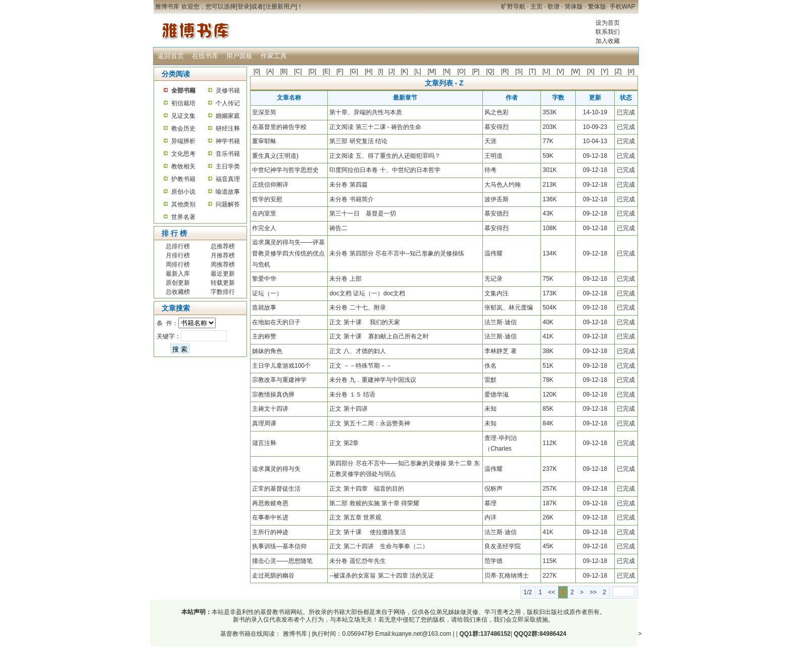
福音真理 (228, 179)
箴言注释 (264, 443)
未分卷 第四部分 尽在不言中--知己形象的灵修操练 (396, 253)
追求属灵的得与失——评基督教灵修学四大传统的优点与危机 (288, 253)
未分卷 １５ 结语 (352, 394)
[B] (284, 71)
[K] (405, 71)
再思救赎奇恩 (270, 503)
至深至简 (264, 112)
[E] (326, 71)
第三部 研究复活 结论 (358, 141)
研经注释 (228, 128)
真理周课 (264, 423)
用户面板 (239, 56)
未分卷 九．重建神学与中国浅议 (372, 379)
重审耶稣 (264, 141)
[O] (462, 71)
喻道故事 (228, 191)
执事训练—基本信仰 (279, 546)
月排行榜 (178, 255)
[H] (368, 71)
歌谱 (554, 6)
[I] (380, 71)
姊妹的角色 (267, 351)
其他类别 (183, 204)
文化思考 (183, 153)
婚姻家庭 (228, 115)
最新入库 (178, 273)
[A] (270, 71)
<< (551, 592)
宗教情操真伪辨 (273, 394)
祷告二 (338, 228)
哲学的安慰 (267, 199)
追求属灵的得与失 (276, 468)
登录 (243, 6)
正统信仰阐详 (270, 184)
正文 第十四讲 (348, 408)
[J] (391, 71)
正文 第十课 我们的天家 (364, 322)
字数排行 (223, 291)
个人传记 (228, 103)
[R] (505, 71)
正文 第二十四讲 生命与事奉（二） (378, 546)
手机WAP (622, 6)
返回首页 (171, 56)
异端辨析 (183, 141)
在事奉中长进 (270, 517)
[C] (298, 71)
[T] (532, 71)
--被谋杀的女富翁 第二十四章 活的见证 (381, 575)
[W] (575, 71)
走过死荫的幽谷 (273, 575)
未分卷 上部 (345, 278)
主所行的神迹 (270, 532)
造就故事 (264, 307)
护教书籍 (183, 179)
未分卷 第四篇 (348, 184)
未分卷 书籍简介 (351, 199)
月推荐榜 (223, 255)
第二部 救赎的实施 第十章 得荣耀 (374, 503)
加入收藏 (608, 41)
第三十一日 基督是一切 (362, 213)
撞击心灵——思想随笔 (282, 560)
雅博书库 (294, 633)
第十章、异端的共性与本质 (365, 112)
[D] (312, 71)
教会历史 (183, 128)
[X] (591, 71)
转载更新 (223, 282)
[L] (417, 71)
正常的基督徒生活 (276, 488)
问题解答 (228, 204)
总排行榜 (178, 246)
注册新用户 (280, 6)
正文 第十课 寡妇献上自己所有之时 (379, 336)
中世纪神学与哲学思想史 (285, 169)
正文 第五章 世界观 (355, 517)
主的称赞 (264, 336)
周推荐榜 (223, 264)
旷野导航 (513, 6)
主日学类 (228, 166)
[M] (432, 71)
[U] (546, 71)
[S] (519, 71)
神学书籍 (228, 141)
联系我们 (608, 31)
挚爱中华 (264, 278)
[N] (447, 71)
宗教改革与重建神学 (279, 379)
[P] (476, 71)
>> (593, 592)
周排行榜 (178, 264)
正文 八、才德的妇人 (357, 351)
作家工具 (274, 56)
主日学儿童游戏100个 (281, 365)
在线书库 (205, 56)
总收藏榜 (178, 291)
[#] (631, 71)
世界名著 (183, 217)
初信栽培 (183, 103)
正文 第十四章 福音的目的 (366, 488)
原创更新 (178, 282)
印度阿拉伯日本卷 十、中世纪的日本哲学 (384, 169)
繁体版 (597, 6)
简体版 (574, 6)
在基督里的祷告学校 (279, 126)
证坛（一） (267, 293)
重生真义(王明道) (275, 155)
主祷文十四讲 (270, 408)
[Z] (618, 71)
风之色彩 (496, 112)
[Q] (490, 71)
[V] (560, 71)
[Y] (605, 71)
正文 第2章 (344, 443)
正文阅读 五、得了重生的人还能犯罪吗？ (384, 155)
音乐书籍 (228, 153)
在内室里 (264, 213)
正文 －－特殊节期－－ (360, 365)
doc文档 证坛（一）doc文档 (367, 293)
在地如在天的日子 (276, 322)
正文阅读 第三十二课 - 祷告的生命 (375, 126)
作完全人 (264, 228)
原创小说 (183, 191)
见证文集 (183, 115)
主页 (536, 6)
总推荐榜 (223, 246)
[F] (339, 71)
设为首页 (608, 22)
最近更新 (223, 273)
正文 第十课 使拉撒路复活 (367, 532)
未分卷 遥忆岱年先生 (357, 560)
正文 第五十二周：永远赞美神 (369, 423)
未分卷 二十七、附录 (357, 307)
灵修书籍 (228, 90)
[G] (354, 71)
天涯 (490, 141)
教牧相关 (183, 166)
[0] (257, 71)
